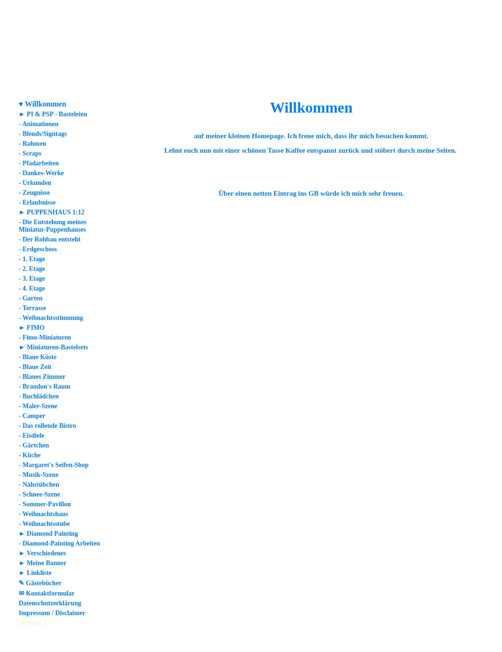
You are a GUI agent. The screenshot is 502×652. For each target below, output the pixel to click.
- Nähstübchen (39, 484)
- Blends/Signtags (43, 133)
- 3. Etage (32, 278)
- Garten (30, 298)
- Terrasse (32, 308)
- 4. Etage (32, 288)
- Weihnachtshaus (43, 513)
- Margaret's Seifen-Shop (54, 464)
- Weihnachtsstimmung (51, 317)
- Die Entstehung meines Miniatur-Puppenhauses (52, 226)
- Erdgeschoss (38, 249)
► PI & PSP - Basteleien (53, 114)
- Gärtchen (34, 445)
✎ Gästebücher (40, 583)
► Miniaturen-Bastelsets (53, 347)
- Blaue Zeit (35, 366)
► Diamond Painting (48, 533)
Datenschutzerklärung (50, 603)
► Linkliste (35, 572)
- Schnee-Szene (39, 494)
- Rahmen (32, 143)
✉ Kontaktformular (47, 593)
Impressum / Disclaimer (52, 613)
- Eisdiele (31, 435)
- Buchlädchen (39, 396)
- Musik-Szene (38, 474)
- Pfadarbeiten (39, 163)
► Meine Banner (43, 563)
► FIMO (31, 327)
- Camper (32, 415)
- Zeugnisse (34, 192)
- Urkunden (35, 182)
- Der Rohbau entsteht (49, 239)
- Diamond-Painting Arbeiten (59, 543)
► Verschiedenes (42, 553)
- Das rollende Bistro (47, 425)
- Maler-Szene (38, 406)
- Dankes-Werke (41, 173)
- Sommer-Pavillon (45, 504)
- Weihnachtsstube (44, 523)
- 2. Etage (32, 268)
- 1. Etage (32, 258)
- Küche (30, 455)
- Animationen (38, 124)
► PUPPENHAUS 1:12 (52, 212)
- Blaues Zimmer (42, 376)
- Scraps (30, 153)
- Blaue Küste (38, 357)
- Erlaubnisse (37, 202)
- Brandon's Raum (44, 386)
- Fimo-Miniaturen (45, 337)
